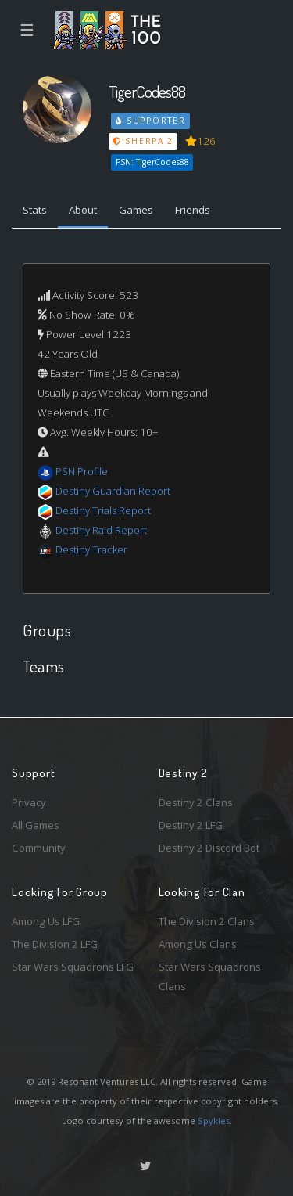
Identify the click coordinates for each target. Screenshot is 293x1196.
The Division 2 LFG (55, 944)
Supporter (151, 120)
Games (136, 210)
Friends (192, 210)
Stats (35, 210)
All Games (35, 825)
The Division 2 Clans (207, 921)
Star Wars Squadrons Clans (210, 976)
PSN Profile (81, 471)
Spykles (214, 1120)
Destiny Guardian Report (112, 491)
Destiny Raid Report (101, 530)
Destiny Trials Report (103, 510)
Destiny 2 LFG (191, 825)
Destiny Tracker (91, 549)
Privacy (29, 802)
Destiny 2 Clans (196, 802)
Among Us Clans (198, 944)
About (83, 210)
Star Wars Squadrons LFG (73, 967)
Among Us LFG (46, 921)
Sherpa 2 (143, 140)
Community (39, 848)
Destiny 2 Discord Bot (209, 848)
